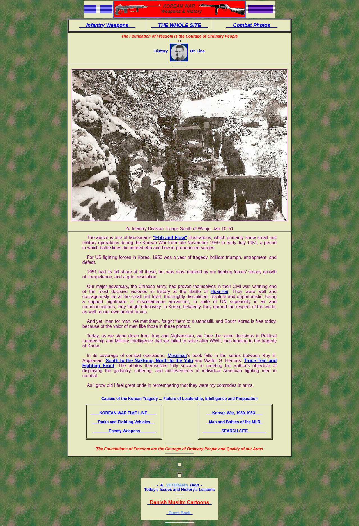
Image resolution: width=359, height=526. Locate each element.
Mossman (177, 355)
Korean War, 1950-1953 (235, 413)
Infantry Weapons (107, 25)
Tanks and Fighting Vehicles (123, 422)
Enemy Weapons (123, 431)
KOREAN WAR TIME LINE (123, 413)
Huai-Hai (219, 291)
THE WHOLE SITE (179, 25)
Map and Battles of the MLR (235, 422)
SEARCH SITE (234, 431)
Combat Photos (251, 25)
